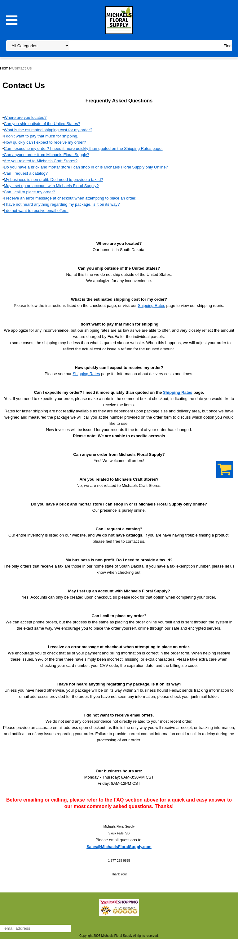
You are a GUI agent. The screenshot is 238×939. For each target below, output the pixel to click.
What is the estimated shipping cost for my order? (48, 130)
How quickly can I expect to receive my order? (45, 142)
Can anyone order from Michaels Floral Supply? (46, 154)
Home (5, 68)
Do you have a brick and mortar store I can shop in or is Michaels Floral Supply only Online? (86, 167)
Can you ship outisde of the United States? (42, 123)
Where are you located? (25, 117)
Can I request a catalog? (26, 173)
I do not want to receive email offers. (36, 210)
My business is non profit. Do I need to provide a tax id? (53, 179)
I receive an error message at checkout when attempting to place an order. (70, 198)
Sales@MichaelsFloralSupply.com (119, 846)
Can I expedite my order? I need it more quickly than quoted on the (64, 148)
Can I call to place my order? (29, 192)
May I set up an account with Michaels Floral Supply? (51, 185)
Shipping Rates (151, 305)
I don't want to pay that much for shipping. (41, 136)
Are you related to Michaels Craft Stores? (40, 161)
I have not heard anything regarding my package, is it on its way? (62, 204)
